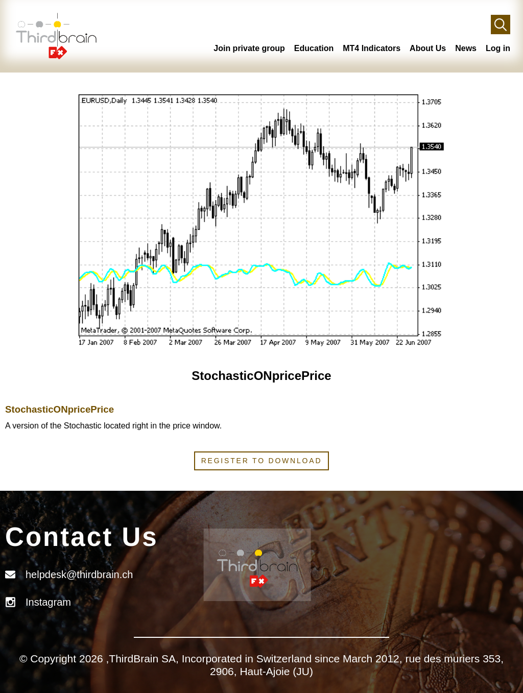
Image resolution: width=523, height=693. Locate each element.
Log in (498, 48)
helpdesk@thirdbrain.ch (79, 574)
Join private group (249, 48)
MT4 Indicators (371, 48)
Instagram (48, 602)
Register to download (261, 461)
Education (314, 48)
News (466, 48)
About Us (428, 48)
